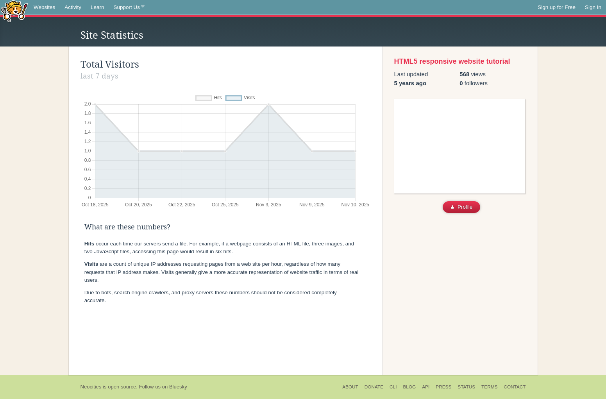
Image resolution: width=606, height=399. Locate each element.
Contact (515, 387)
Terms (489, 387)
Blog (409, 387)
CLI (393, 387)
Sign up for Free (557, 7)
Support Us (129, 7)
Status (466, 387)
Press (443, 387)
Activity (72, 7)
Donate (374, 387)
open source (122, 387)
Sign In (593, 7)
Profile (461, 207)
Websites (44, 7)
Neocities (91, 387)
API (425, 387)
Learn (97, 7)
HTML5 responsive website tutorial (452, 61)
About (350, 387)
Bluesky (178, 387)
